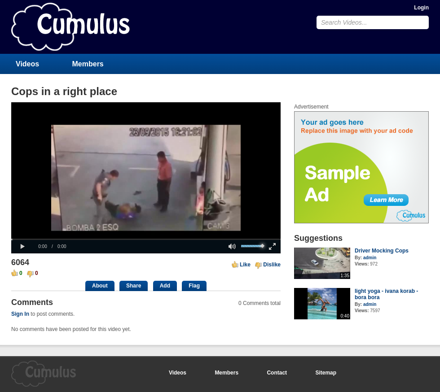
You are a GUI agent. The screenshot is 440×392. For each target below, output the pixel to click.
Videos (27, 64)
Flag (194, 286)
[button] (22, 246)
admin (369, 257)
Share (133, 286)
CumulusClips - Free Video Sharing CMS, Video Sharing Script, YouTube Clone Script (70, 27)
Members (88, 64)
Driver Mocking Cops (382, 251)
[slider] (146, 239)
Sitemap (325, 373)
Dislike (272, 264)
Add (165, 286)
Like (245, 264)
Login (421, 7)
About (100, 286)
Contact (277, 373)
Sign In (20, 314)
